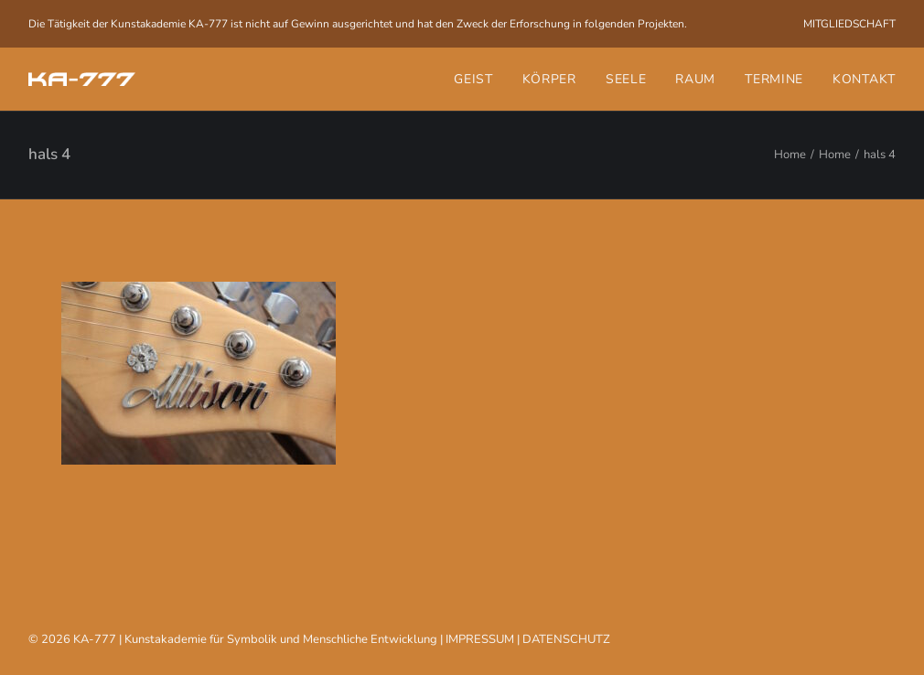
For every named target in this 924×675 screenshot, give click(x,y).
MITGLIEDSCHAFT (849, 23)
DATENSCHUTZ (566, 639)
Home (790, 154)
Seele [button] (626, 79)
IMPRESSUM (480, 639)
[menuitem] (849, 24)
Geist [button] (473, 79)
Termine (774, 79)
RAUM (695, 79)
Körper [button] (549, 79)
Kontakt (864, 79)
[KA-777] (81, 79)
